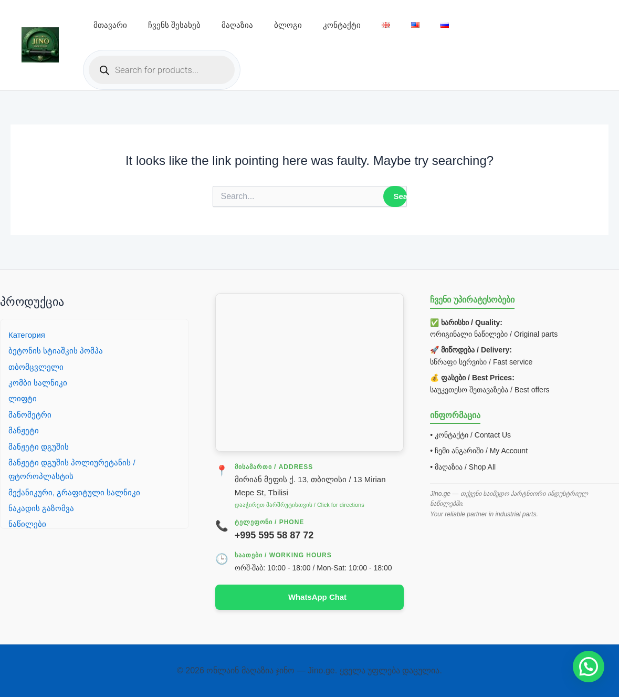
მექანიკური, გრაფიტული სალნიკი (75, 491)
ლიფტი (23, 397)
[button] (588, 666)
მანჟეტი (23, 429)
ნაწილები (27, 523)
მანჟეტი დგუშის (38, 445)
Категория (28, 333)
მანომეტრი (30, 413)
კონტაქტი (342, 24)
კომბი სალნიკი (38, 382)
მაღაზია (237, 24)
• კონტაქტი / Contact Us (470, 434)
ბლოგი (288, 24)
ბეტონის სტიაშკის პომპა (56, 350)
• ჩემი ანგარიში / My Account (479, 450)
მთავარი (110, 24)
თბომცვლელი (37, 365)
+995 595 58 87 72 (274, 534)
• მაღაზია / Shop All (463, 466)
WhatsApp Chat (317, 596)
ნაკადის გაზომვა (41, 507)
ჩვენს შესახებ (174, 24)
